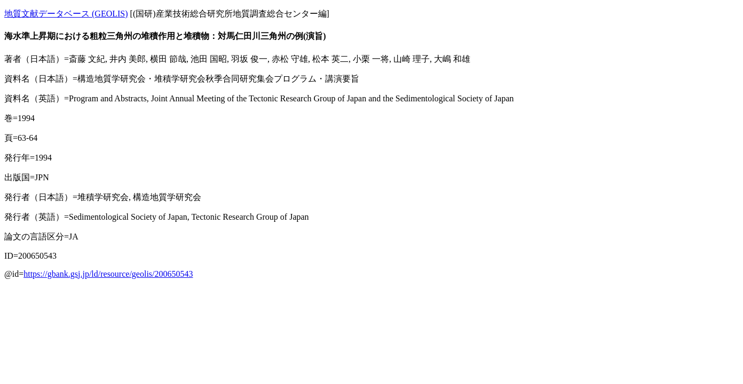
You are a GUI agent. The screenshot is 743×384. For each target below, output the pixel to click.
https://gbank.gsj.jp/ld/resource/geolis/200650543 (108, 273)
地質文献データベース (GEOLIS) (66, 13)
